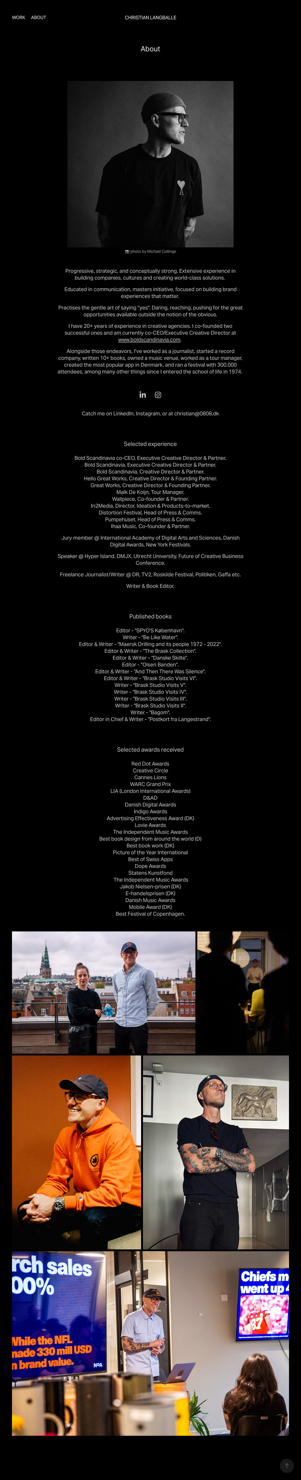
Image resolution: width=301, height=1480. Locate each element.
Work (18, 17)
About (38, 17)
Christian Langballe (150, 18)
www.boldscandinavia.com (149, 339)
